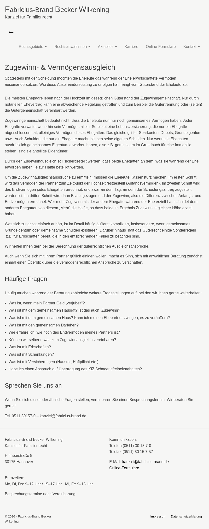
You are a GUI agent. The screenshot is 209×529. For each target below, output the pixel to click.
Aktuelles (107, 47)
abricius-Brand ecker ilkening (104, 13)
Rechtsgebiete (33, 47)
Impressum (158, 516)
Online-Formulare (161, 47)
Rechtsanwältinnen (72, 47)
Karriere (131, 47)
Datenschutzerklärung (186, 516)
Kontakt (191, 47)
